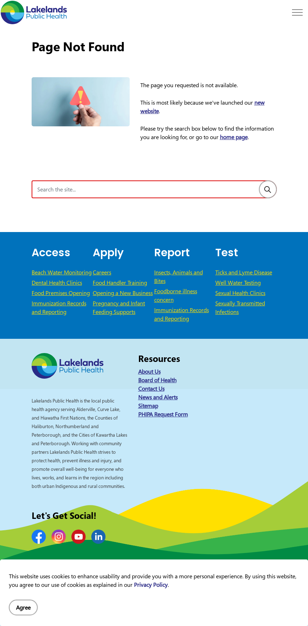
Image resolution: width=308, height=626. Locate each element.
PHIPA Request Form (163, 414)
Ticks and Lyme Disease (243, 272)
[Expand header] (297, 12)
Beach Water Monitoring (62, 272)
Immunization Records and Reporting (59, 307)
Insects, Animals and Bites (178, 276)
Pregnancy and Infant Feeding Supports (119, 307)
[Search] (268, 189)
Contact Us (151, 389)
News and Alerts (158, 397)
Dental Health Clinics (57, 282)
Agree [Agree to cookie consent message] (23, 607)
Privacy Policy (151, 585)
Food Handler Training (120, 282)
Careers (102, 272)
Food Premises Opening (61, 293)
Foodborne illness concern (175, 295)
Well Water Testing (238, 282)
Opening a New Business (123, 293)
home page (234, 137)
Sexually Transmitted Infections (240, 307)
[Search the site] (154, 189)
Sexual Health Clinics (240, 293)
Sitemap (148, 406)
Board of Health (157, 380)
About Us (149, 371)
